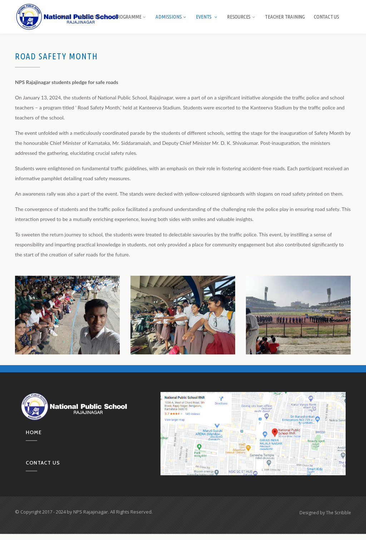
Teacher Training (285, 17)
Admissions (171, 17)
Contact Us (326, 17)
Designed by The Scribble (325, 513)
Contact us (43, 463)
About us (92, 17)
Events (207, 17)
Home (64, 17)
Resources (241, 17)
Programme (130, 17)
